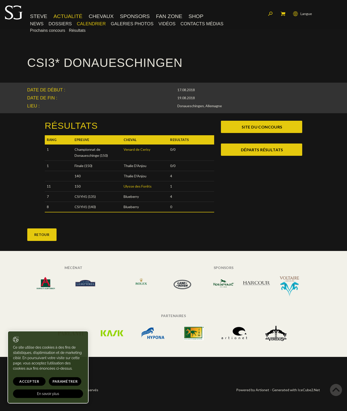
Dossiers (60, 23)
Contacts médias (201, 23)
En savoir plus (48, 394)
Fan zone (169, 16)
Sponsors (135, 16)
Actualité (68, 16)
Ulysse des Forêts (138, 186)
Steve (38, 16)
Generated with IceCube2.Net (296, 390)
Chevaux (101, 16)
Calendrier (91, 23)
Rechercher (270, 13)
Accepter (29, 381)
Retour (42, 234)
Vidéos (166, 23)
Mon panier (282, 13)
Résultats (77, 30)
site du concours (262, 126)
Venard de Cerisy (137, 149)
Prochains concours (47, 30)
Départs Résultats (262, 149)
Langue (302, 13)
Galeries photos (132, 23)
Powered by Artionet (252, 390)
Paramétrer (65, 381)
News (37, 23)
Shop (195, 16)
